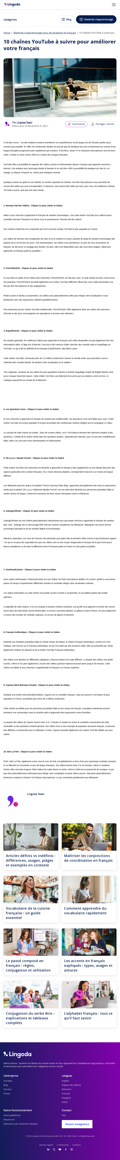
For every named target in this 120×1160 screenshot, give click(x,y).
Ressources (9, 1120)
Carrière (8, 1089)
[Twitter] (54, 1149)
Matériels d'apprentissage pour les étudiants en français (44, 33)
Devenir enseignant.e (77, 1124)
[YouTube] (60, 1149)
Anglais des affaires (71, 1085)
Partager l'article (102, 124)
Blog (66, 19)
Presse (7, 1094)
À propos (8, 1081)
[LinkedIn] (48, 1149)
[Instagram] (71, 1149)
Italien (65, 1102)
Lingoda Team (24, 122)
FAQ (64, 1115)
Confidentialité (63, 1145)
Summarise (76, 124)
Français (66, 1094)
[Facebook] (65, 1149)
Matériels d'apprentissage (96, 19)
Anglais (65, 1081)
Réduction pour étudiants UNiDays (21, 1124)
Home (7, 33)
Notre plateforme (12, 1115)
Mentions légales (46, 1145)
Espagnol (66, 1098)
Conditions (76, 1145)
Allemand (66, 1089)
